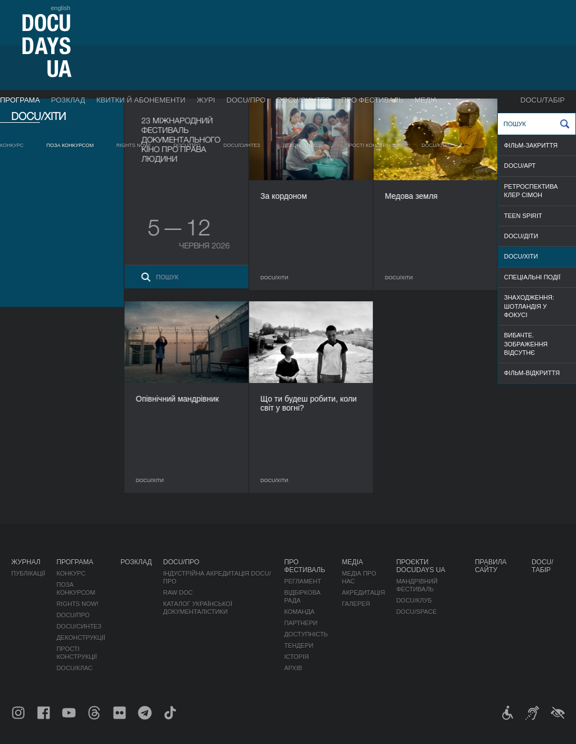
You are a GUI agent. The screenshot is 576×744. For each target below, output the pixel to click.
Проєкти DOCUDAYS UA (420, 566)
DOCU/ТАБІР (542, 100)
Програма (20, 100)
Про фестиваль (372, 100)
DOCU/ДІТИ (521, 236)
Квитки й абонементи (140, 100)
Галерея (356, 603)
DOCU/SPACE (416, 611)
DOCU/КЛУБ (413, 600)
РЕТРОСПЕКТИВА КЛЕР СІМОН (531, 190)
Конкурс (12, 145)
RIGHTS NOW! (133, 145)
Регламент (302, 581)
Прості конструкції (372, 145)
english (60, 8)
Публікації (28, 573)
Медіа (426, 100)
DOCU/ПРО (246, 100)
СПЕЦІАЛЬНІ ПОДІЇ (532, 277)
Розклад (68, 100)
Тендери (298, 645)
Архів (293, 668)
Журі (206, 100)
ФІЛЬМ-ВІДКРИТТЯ (532, 372)
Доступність (306, 634)
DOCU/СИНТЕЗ (303, 100)
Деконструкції (303, 145)
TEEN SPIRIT (523, 215)
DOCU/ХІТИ (521, 256)
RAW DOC (178, 592)
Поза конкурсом (70, 145)
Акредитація (363, 592)
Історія (296, 656)
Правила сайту (490, 566)
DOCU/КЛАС (436, 145)
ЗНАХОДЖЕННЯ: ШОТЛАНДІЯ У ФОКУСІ (529, 306)
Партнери (300, 623)
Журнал (25, 562)
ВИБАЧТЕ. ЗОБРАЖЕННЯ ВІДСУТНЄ (526, 344)
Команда (299, 611)
